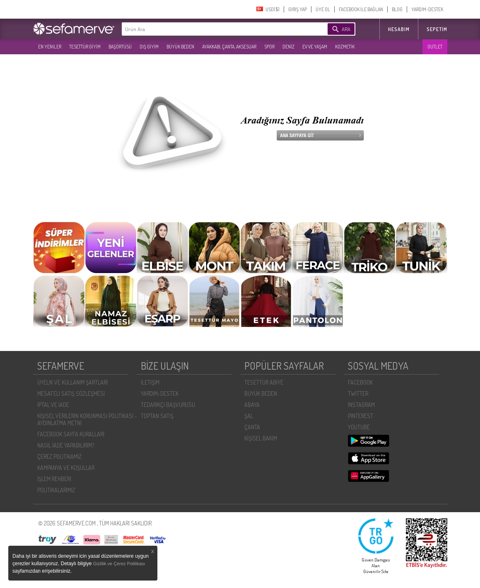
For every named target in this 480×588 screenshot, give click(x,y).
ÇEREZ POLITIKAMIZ (59, 456)
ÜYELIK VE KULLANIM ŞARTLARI (72, 382)
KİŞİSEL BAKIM (260, 438)
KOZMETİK (345, 47)
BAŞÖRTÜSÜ (120, 47)
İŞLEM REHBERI (54, 478)
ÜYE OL (323, 9)
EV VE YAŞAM (314, 47)
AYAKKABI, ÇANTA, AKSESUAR (229, 47)
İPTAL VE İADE (53, 404)
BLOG (397, 9)
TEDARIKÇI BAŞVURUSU (168, 404)
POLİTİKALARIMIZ (56, 490)
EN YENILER (49, 47)
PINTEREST (360, 415)
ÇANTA (252, 427)
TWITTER (358, 393)
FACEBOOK (360, 382)
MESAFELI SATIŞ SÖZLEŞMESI (71, 393)
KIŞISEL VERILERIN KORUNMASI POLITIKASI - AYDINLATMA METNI (87, 419)
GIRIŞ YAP (297, 9)
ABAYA (252, 404)
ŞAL (248, 415)
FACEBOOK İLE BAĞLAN (361, 9)
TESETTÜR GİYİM (85, 47)
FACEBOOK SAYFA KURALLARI (70, 434)
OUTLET (434, 47)
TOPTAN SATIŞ (157, 415)
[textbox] (212, 29)
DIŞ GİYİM (149, 47)
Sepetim (437, 29)
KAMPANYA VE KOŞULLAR (65, 467)
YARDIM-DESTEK (427, 9)
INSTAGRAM (361, 404)
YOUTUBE (359, 427)
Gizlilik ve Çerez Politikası (119, 563)
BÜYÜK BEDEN (180, 47)
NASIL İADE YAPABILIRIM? (65, 445)
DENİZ (288, 47)
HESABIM (399, 29)
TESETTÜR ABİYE (263, 382)
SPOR (269, 47)
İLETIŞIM (150, 382)
